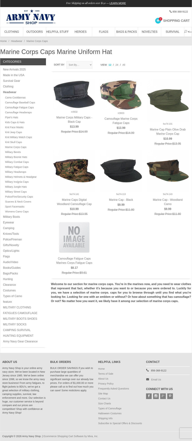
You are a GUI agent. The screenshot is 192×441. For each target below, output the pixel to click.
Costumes (9, 290)
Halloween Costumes (109, 413)
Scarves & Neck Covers (18, 201)
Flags (103, 31)
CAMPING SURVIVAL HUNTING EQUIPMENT (18, 333)
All (124, 64)
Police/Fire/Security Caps (19, 196)
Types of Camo (12, 296)
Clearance (9, 284)
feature (7, 301)
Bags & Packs (126, 31)
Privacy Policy (106, 383)
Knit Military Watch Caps (18, 137)
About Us (103, 378)
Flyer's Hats (11, 117)
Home (3, 41)
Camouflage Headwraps (18, 112)
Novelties (150, 31)
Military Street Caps (16, 191)
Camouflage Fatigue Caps (19, 107)
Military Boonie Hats (16, 157)
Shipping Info (105, 418)
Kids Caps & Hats (15, 122)
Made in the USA (13, 75)
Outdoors (34, 31)
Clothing (11, 31)
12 (110, 64)
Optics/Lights (11, 250)
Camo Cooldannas (15, 97)
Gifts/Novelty (11, 245)
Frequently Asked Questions (113, 388)
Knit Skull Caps (13, 142)
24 (116, 64)
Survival (172, 31)
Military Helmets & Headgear (21, 176)
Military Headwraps (15, 171)
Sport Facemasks (14, 206)
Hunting (8, 279)
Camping (8, 228)
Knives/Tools (11, 233)
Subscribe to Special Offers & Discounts (120, 423)
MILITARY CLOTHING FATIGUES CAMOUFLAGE (20, 310)
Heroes (81, 31)
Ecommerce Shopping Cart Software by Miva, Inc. (70, 436)
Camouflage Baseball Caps (20, 102)
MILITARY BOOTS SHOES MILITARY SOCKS (20, 321)
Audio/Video (10, 262)
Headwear (16, 41)
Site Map (103, 393)
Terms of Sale (105, 373)
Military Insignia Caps (17, 181)
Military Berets (13, 152)
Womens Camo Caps (17, 211)
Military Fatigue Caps (16, 167)
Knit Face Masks (14, 127)
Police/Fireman (12, 239)
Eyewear (8, 222)
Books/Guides (12, 267)
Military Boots (11, 216)
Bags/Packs (10, 273)
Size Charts (104, 403)
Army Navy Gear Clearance (20, 341)
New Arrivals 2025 (14, 69)
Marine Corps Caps (16, 147)
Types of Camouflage (109, 408)
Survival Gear (11, 80)
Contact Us (104, 398)
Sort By (59, 64)
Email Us (156, 379)
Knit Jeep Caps (13, 132)
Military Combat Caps (17, 162)
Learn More (118, 3)
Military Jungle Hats (16, 186)
